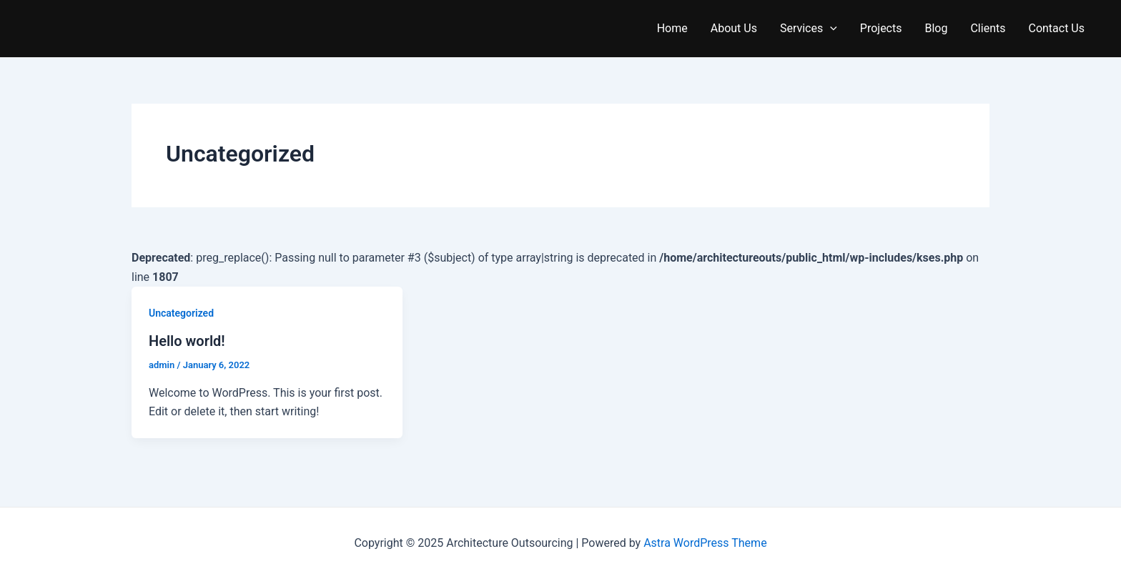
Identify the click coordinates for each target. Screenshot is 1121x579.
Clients (987, 28)
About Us (734, 28)
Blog (935, 28)
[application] (830, 28)
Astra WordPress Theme (704, 543)
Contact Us (1056, 28)
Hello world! (187, 341)
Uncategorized (181, 313)
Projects (881, 28)
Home (672, 28)
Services (808, 28)
